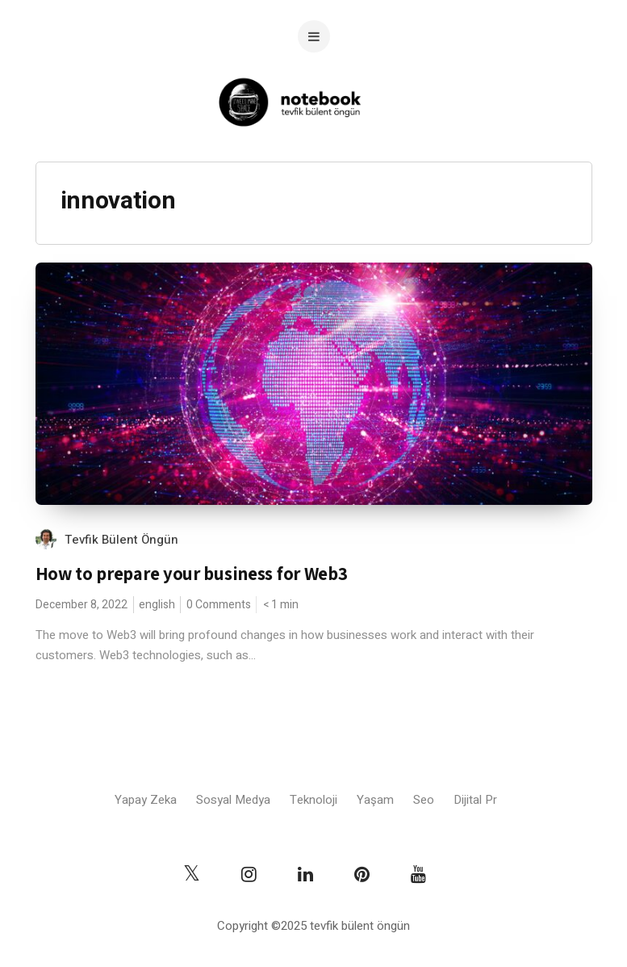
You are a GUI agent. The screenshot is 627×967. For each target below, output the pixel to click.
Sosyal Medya (233, 800)
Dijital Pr (475, 800)
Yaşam (375, 800)
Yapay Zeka (146, 800)
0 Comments (218, 604)
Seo (423, 800)
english (157, 604)
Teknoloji (313, 800)
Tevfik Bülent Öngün (121, 540)
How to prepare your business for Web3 (192, 573)
